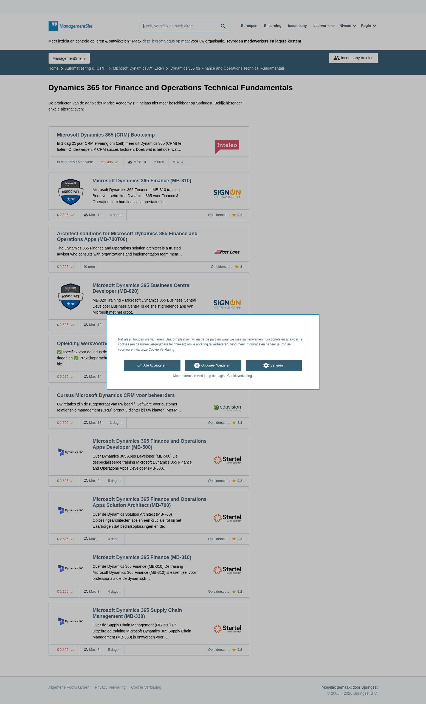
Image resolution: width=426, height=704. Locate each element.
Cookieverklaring (239, 376)
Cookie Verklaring (161, 349)
